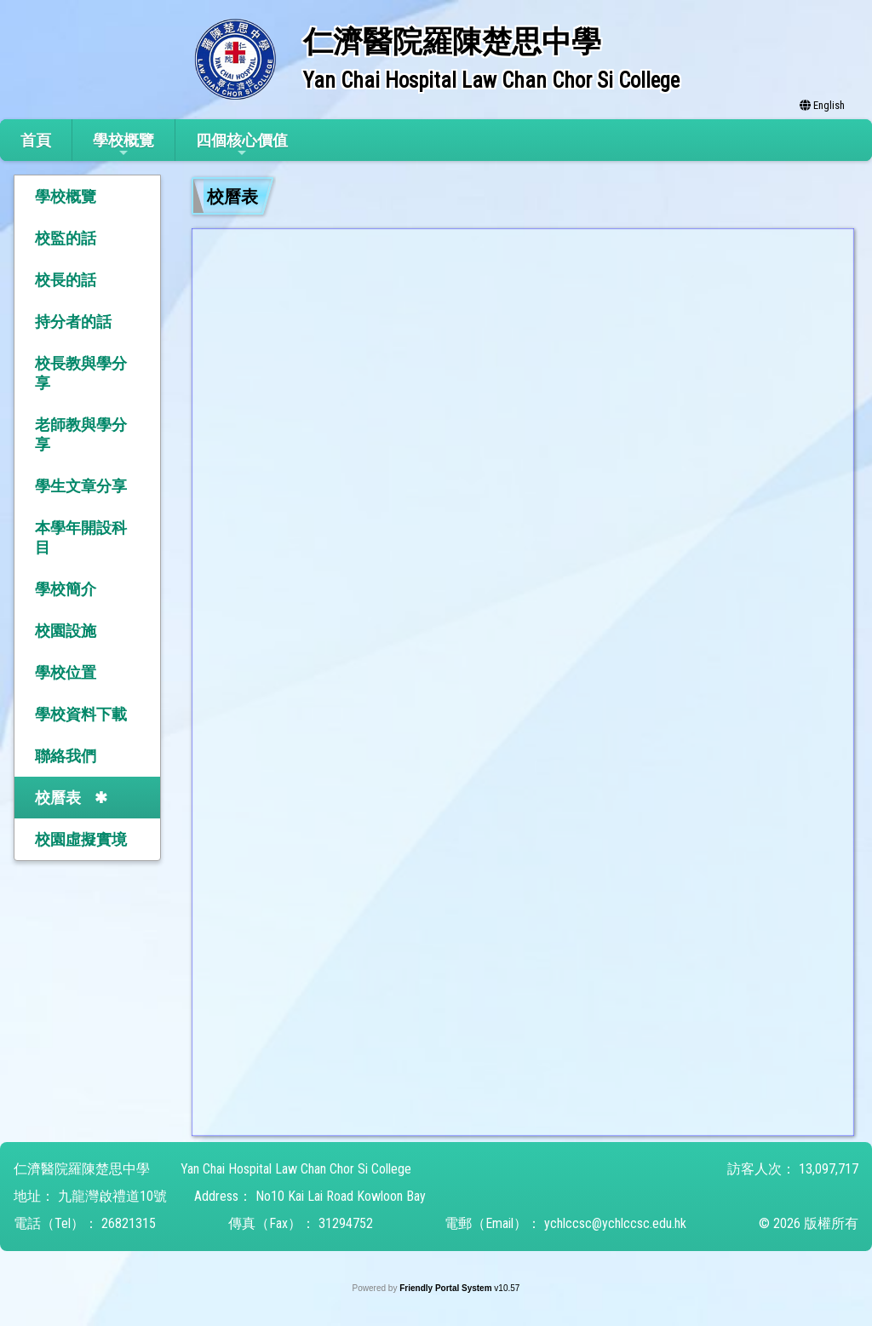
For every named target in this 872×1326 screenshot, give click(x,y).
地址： (34, 1196)
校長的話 (65, 280)
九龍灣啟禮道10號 (112, 1196)
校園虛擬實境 (81, 839)
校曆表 (58, 798)
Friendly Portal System (446, 1288)
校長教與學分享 (81, 373)
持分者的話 (73, 321)
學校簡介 (65, 589)
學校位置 (65, 672)
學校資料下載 (81, 714)
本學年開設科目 (81, 537)
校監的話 (65, 238)
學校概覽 (123, 145)
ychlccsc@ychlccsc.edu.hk (615, 1223)
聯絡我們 (65, 756)
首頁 (35, 140)
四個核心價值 (242, 145)
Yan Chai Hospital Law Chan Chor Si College (296, 1169)
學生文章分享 (81, 486)
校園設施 (65, 631)
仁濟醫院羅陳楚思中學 (82, 1169)
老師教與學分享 (81, 434)
